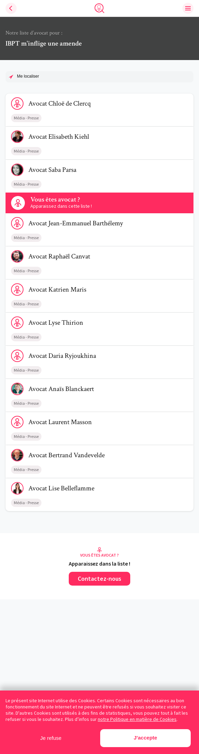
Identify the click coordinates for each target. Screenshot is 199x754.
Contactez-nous (99, 578)
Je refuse (50, 738)
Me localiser (28, 76)
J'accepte (145, 738)
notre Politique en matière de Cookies (137, 719)
